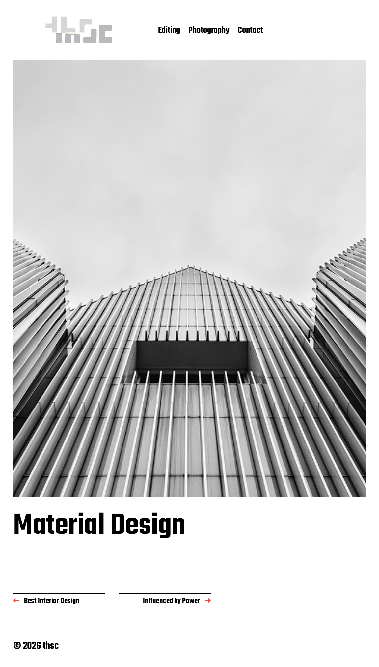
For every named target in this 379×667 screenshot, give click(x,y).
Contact (250, 31)
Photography (209, 31)
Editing (169, 31)
